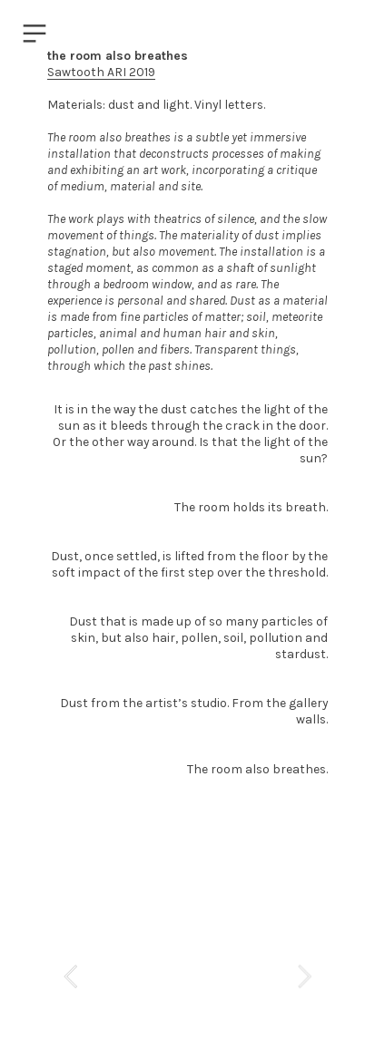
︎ (34, 34)
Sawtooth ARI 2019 (101, 71)
